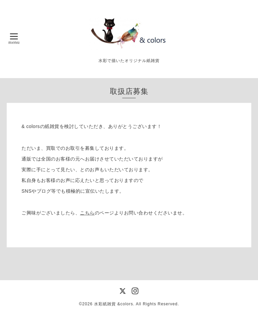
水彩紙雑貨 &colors (113, 304)
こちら (87, 212)
